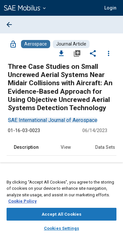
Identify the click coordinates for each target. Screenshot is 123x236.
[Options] (108, 53)
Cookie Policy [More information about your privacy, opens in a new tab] (22, 201)
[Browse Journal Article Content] (71, 44)
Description (26, 147)
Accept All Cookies (61, 214)
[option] (52, 120)
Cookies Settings (61, 228)
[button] (110, 8)
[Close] (114, 174)
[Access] (13, 43)
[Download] (61, 53)
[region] (61, 201)
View (66, 147)
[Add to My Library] (77, 53)
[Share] (92, 53)
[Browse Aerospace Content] (35, 44)
